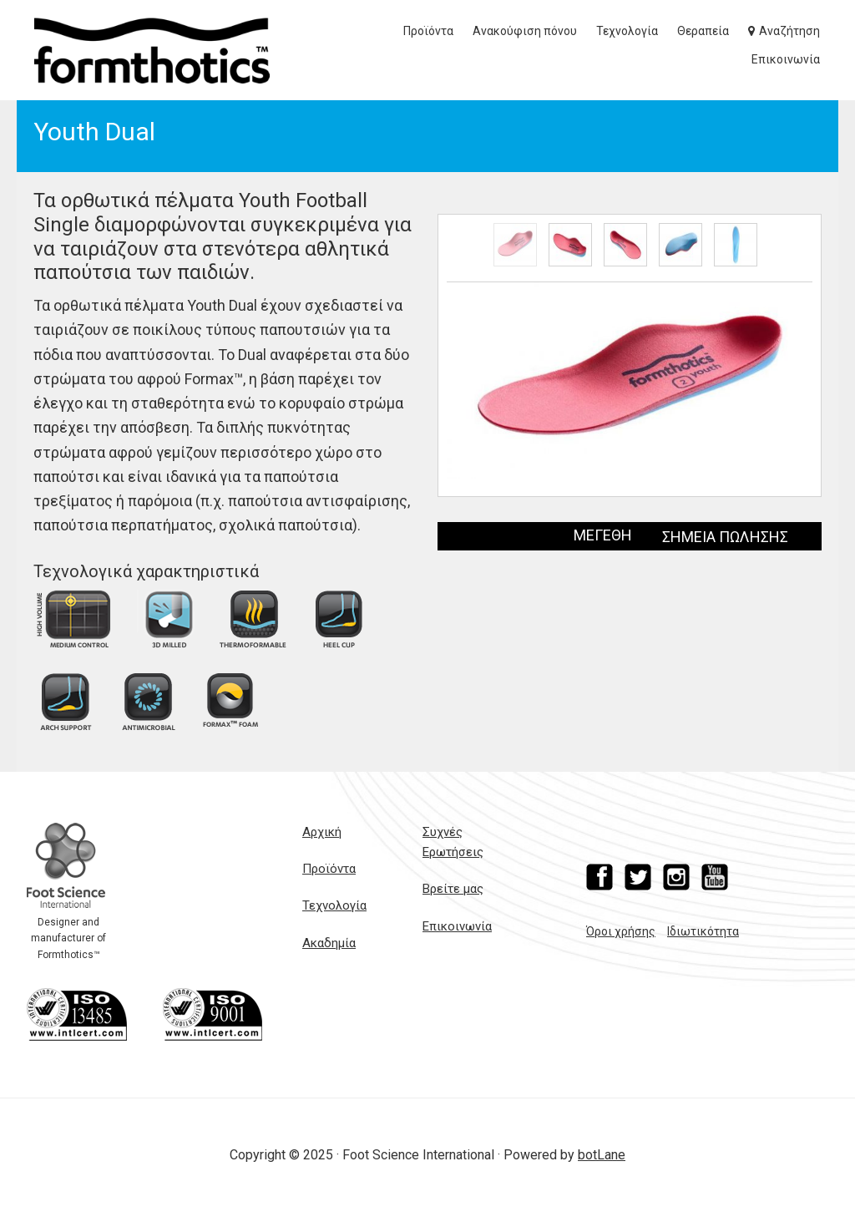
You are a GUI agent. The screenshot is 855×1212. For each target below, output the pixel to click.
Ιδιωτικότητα (703, 931)
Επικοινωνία (457, 926)
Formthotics (152, 50)
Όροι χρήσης (620, 931)
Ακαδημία (329, 943)
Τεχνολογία (334, 905)
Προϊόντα (329, 868)
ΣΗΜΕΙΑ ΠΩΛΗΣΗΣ (725, 536)
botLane (601, 1155)
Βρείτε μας (452, 888)
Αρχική (321, 831)
